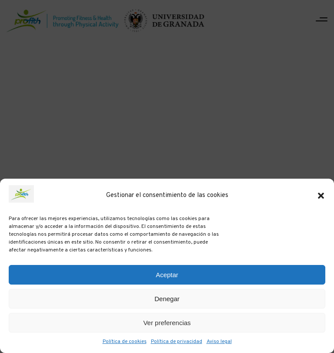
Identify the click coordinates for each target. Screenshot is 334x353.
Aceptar (167, 274)
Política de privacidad (176, 341)
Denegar (167, 298)
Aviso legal (219, 341)
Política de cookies (125, 341)
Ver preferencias (166, 322)
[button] (321, 195)
